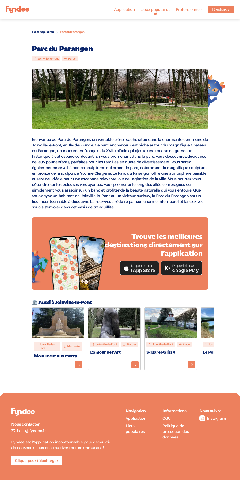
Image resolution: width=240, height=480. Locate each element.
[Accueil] (17, 9)
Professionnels (189, 9)
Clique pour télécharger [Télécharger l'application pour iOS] (36, 460)
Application (124, 9)
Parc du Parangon (72, 32)
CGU (166, 418)
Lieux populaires (155, 9)
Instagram (212, 418)
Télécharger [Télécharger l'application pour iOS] (221, 9)
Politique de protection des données (175, 431)
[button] (139, 268)
